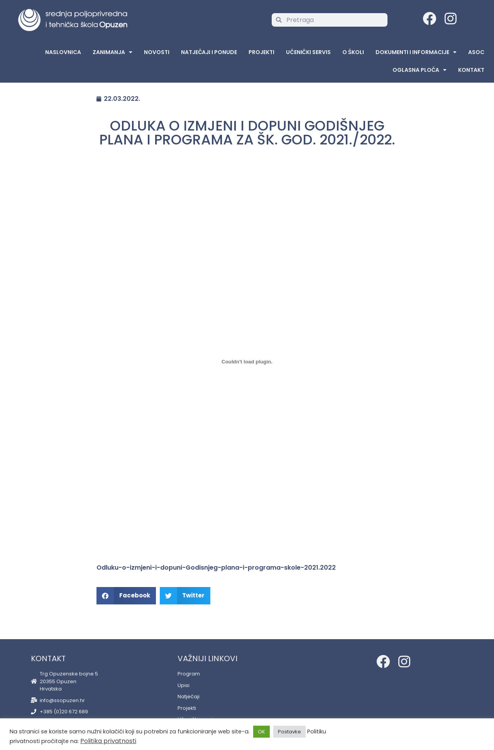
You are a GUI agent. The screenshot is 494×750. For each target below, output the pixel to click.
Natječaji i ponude (209, 52)
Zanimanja (112, 52)
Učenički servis (308, 52)
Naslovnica (63, 52)
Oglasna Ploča (419, 69)
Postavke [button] (289, 731)
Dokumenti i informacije (416, 52)
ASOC (476, 52)
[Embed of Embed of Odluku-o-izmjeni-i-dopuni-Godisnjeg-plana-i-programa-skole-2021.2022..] (247, 361)
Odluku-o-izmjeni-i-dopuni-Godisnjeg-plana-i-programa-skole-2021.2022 (216, 567)
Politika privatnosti (108, 740)
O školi (353, 52)
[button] (126, 595)
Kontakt (471, 70)
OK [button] (261, 731)
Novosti (156, 52)
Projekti (261, 52)
